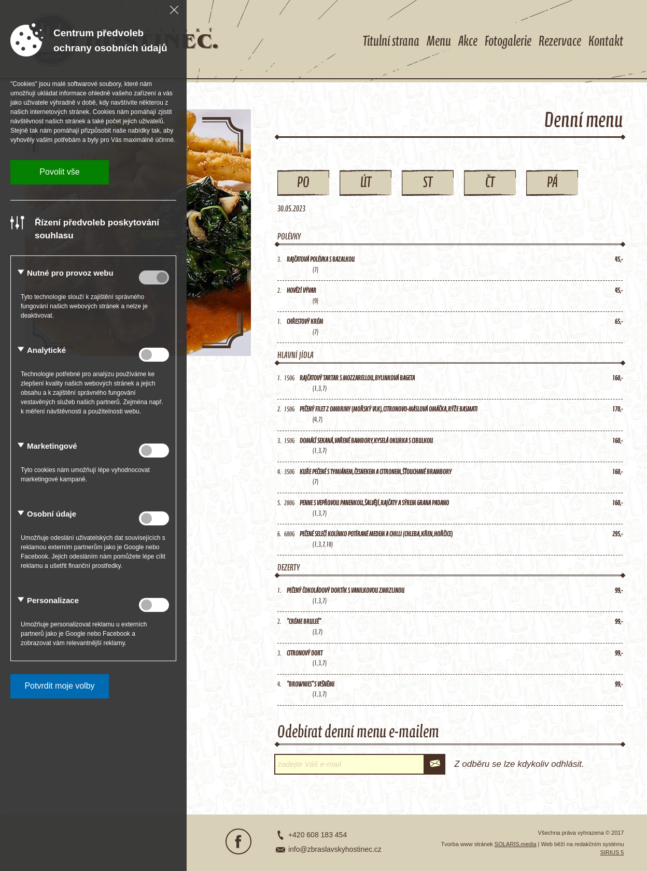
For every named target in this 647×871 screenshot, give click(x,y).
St (427, 183)
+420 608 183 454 (317, 835)
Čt (490, 183)
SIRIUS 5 (612, 852)
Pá (552, 183)
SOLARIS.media (516, 844)
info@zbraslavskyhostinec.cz (335, 849)
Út (365, 183)
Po (303, 183)
